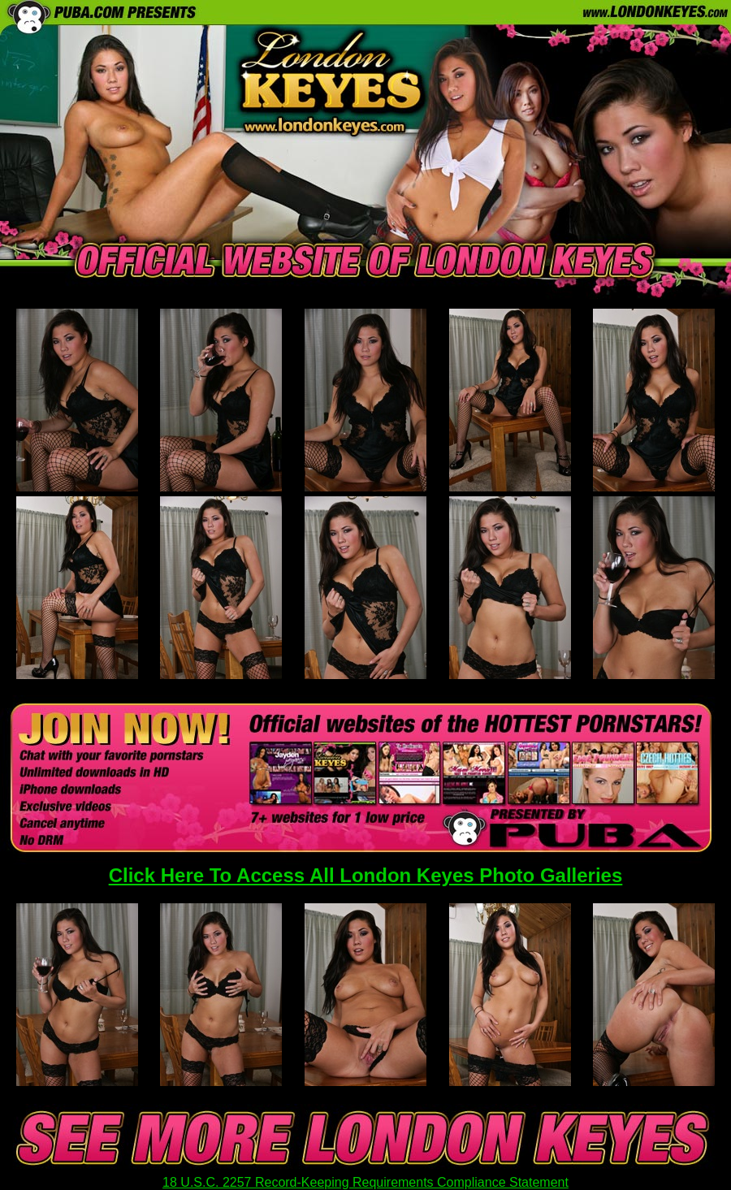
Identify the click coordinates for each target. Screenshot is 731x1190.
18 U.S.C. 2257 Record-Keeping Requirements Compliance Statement (365, 1182)
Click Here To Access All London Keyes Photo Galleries (366, 875)
